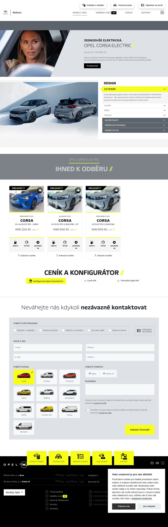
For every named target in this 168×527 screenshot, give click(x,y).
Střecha (107, 115)
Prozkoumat (92, 65)
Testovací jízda (50, 330)
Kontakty (54, 508)
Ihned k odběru (74, 25)
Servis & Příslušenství (59, 500)
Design (110, 83)
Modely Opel (80, 12)
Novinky (53, 504)
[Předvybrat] (40, 190)
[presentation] (105, 429)
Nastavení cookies (101, 492)
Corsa (26, 220)
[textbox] (47, 347)
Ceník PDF (90, 280)
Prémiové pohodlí (115, 125)
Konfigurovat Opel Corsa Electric (46, 281)
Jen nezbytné (149, 506)
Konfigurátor (97, 25)
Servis (129, 12)
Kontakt (146, 12)
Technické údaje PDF (128, 280)
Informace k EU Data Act (104, 504)
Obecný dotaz (119, 330)
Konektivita (112, 130)
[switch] (87, 410)
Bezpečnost (112, 120)
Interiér (107, 105)
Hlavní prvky (53, 25)
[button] (26, 255)
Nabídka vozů (106, 12)
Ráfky (106, 110)
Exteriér (110, 89)
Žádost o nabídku (26, 330)
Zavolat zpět (97, 330)
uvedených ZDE (100, 403)
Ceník (112, 25)
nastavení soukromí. (142, 498)
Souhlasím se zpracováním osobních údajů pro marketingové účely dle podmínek (118, 411)
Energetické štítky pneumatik (106, 500)
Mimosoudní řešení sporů (104, 496)
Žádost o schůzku (74, 330)
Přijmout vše (124, 506)
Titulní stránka (56, 492)
